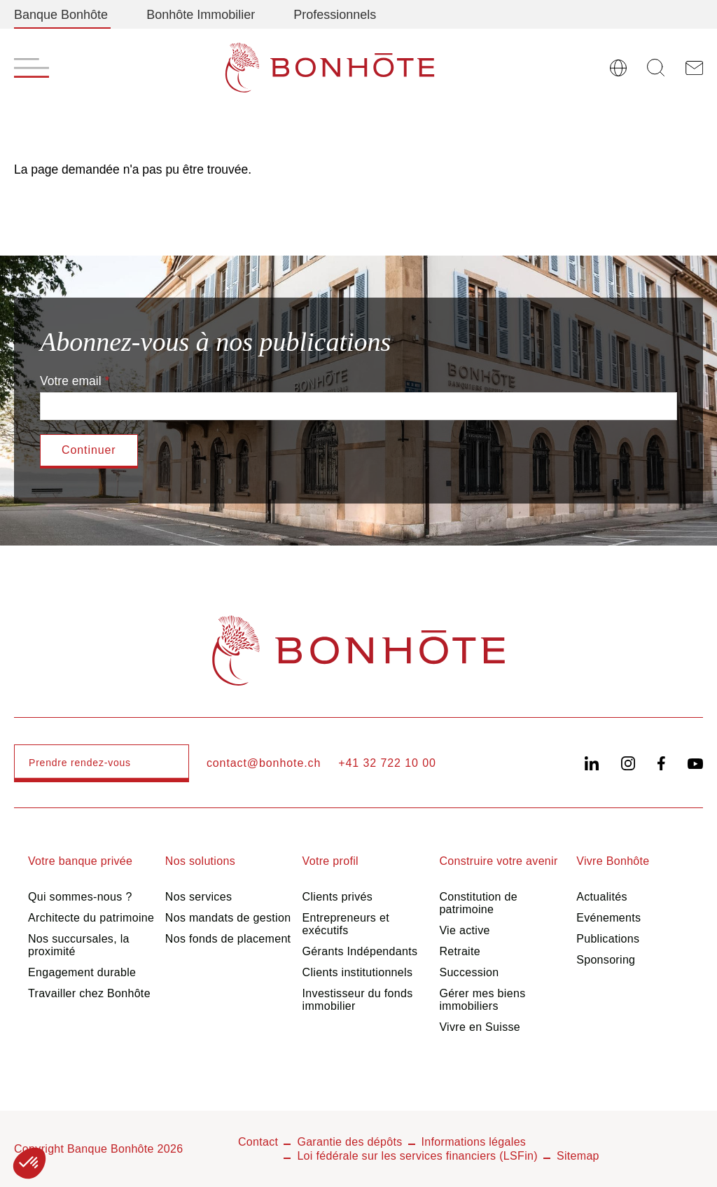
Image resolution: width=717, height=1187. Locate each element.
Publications (607, 939)
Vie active (464, 930)
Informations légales (474, 1142)
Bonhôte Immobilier (200, 15)
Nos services (198, 897)
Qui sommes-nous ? (80, 897)
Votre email (71, 381)
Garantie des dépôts (349, 1142)
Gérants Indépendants (360, 951)
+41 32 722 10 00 (387, 763)
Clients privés (337, 897)
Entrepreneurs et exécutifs (345, 924)
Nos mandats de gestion (228, 918)
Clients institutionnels (357, 972)
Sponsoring (605, 960)
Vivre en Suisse (479, 1027)
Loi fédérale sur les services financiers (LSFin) (417, 1156)
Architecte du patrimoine (91, 918)
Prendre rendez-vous (80, 762)
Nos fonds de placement (228, 939)
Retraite (459, 951)
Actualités (601, 897)
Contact (258, 1142)
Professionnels (334, 15)
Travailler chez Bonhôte (89, 993)
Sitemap (578, 1156)
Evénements (608, 918)
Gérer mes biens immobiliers (482, 999)
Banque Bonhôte (61, 15)
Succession (469, 972)
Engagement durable (82, 972)
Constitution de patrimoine (478, 903)
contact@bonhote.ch (264, 763)
